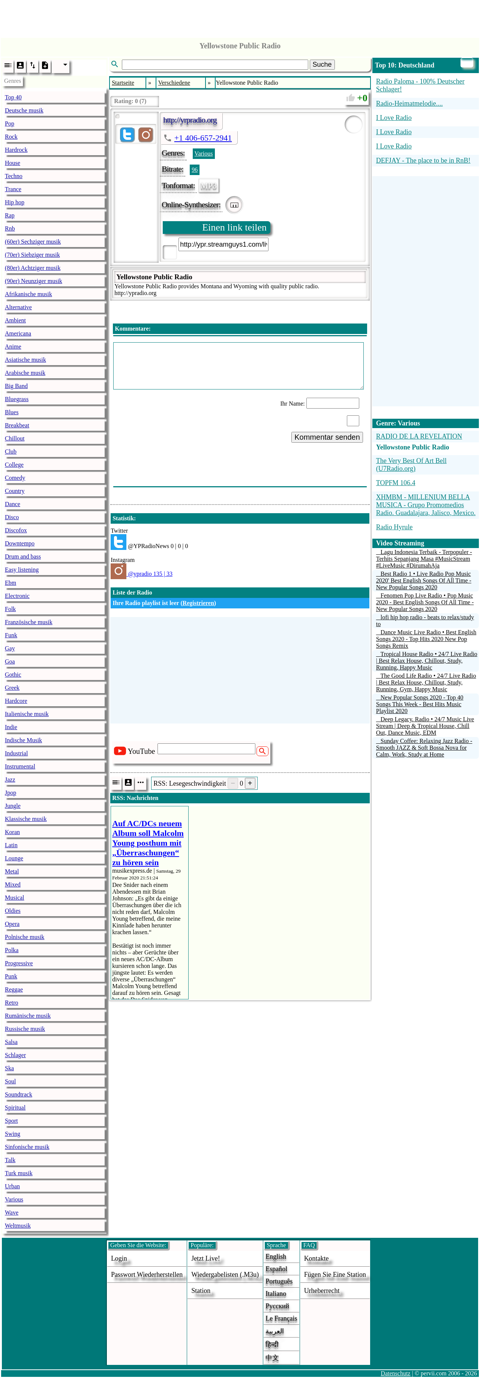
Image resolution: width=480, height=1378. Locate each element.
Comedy (15, 478)
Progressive (19, 963)
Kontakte (316, 1258)
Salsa (11, 1042)
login (119, 1258)
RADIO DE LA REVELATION (419, 436)
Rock (11, 136)
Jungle (13, 806)
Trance (13, 189)
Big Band (16, 386)
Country (14, 491)
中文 (272, 1358)
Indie (11, 727)
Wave (11, 1212)
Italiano (276, 1293)
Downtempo (19, 543)
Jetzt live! (205, 1258)
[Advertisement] (240, 17)
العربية (275, 1331)
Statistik (123, 518)
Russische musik (25, 1029)
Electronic (17, 596)
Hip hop (14, 202)
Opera (12, 924)
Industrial (16, 753)
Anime (13, 346)
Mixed (13, 884)
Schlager (15, 1055)
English (276, 1256)
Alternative (18, 307)
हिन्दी (272, 1344)
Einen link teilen (234, 227)
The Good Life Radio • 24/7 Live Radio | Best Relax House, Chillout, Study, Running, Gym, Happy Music (426, 682)
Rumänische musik (28, 1016)
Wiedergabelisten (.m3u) (225, 1274)
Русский (277, 1306)
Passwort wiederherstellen (147, 1274)
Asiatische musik (25, 359)
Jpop (10, 792)
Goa (10, 661)
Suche (322, 64)
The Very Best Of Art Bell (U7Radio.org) (411, 464)
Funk (11, 635)
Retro (11, 1002)
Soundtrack (18, 1094)
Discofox (16, 530)
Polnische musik (24, 937)
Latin (11, 845)
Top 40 (13, 97)
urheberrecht (322, 1290)
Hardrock (16, 150)
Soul (10, 1081)
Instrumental (20, 766)
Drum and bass (23, 556)
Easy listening (22, 569)
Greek (12, 688)
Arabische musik (25, 373)
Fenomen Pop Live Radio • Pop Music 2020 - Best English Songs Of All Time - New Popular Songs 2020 (425, 602)
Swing (12, 1134)
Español (276, 1269)
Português (279, 1281)
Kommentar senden (327, 437)
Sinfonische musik (27, 1147)
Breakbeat (17, 425)
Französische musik (28, 622)
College (14, 464)
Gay (10, 648)
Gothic (13, 674)
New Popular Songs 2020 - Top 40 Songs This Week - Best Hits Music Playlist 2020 (420, 704)
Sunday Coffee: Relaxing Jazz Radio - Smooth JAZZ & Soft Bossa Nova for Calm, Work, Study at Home (424, 748)
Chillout (14, 438)
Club (10, 451)
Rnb (10, 228)
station (200, 1290)
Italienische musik (27, 714)
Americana (18, 333)
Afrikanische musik (28, 294)
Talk (10, 1160)
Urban (12, 1186)
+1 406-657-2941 (203, 137)
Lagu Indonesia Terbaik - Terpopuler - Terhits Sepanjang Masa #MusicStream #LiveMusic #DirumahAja (424, 559)
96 (195, 169)
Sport (11, 1120)
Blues (11, 412)
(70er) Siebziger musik (32, 255)
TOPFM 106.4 (396, 483)
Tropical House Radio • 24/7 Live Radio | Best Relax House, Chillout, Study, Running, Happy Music (426, 661)
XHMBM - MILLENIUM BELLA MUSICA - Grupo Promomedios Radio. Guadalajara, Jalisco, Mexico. (426, 505)
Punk (11, 976)
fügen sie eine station (335, 1274)
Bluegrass (16, 399)
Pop (9, 123)
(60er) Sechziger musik (33, 241)
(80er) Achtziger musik (32, 268)
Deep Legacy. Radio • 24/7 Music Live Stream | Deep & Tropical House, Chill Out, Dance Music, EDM (425, 726)
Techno (13, 176)
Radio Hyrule (394, 527)
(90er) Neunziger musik (33, 281)
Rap (10, 215)
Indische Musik (23, 740)
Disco (12, 517)
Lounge (14, 858)
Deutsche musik (24, 110)
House (12, 163)
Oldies (13, 911)
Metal (12, 871)
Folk (10, 609)
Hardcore (16, 701)
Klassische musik (26, 819)
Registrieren (198, 603)
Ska (9, 1068)
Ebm (10, 583)
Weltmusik (18, 1225)
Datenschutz (395, 1373)
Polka (11, 950)
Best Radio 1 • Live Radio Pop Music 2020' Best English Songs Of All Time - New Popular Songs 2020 (423, 580)
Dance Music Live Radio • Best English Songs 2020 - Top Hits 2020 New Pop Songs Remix (426, 639)
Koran (12, 832)
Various (14, 1199)
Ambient (15, 320)
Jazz (10, 779)
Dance (12, 504)
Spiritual (15, 1107)
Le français (281, 1318)
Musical (14, 897)
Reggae (14, 989)
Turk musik (19, 1173)
